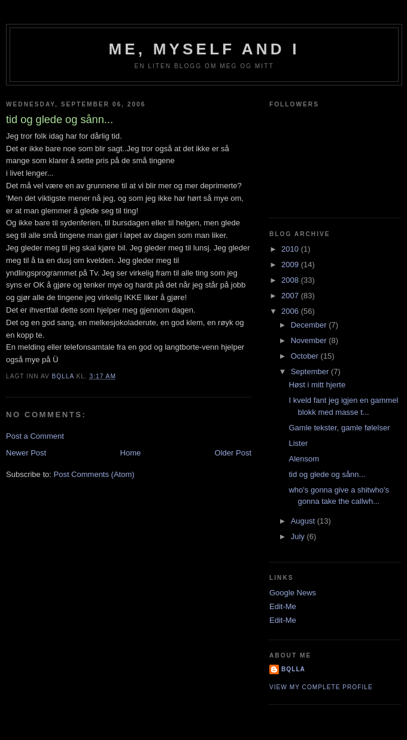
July (299, 536)
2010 (291, 248)
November (310, 340)
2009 (291, 264)
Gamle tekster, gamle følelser (339, 427)
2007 (291, 295)
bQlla (293, 669)
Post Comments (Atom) (94, 474)
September (311, 371)
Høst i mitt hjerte (316, 384)
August (304, 520)
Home (130, 452)
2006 (291, 311)
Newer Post (26, 452)
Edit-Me (282, 606)
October (306, 355)
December (310, 324)
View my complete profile (321, 687)
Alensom (303, 458)
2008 (291, 280)
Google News (292, 592)
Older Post (233, 452)
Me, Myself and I (203, 49)
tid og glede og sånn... (326, 474)
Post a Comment (35, 436)
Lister (298, 443)
